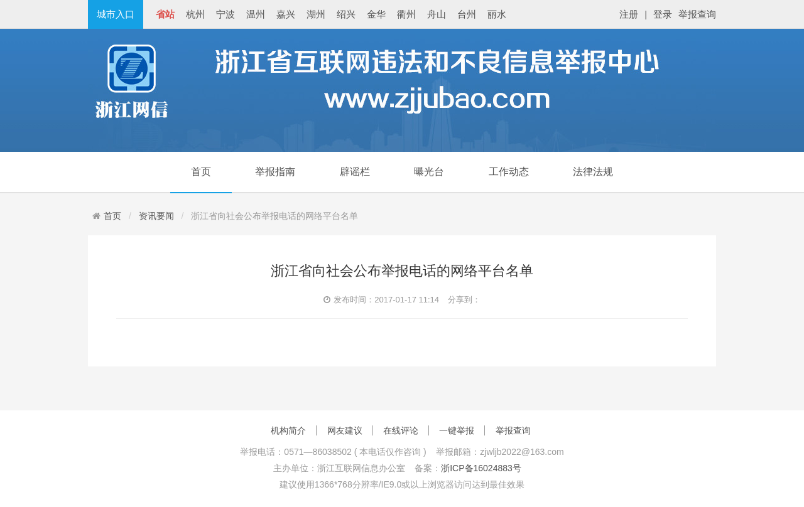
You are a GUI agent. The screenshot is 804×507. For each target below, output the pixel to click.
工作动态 (509, 171)
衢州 (406, 14)
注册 (628, 14)
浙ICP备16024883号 (481, 468)
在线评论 (400, 430)
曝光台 (429, 171)
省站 (165, 14)
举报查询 (697, 14)
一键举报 (456, 430)
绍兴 (346, 14)
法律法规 (593, 171)
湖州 (316, 14)
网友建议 (344, 430)
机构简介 (288, 430)
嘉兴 (285, 14)
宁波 (225, 14)
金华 (376, 14)
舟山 (436, 14)
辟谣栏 (355, 171)
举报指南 (275, 171)
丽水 (496, 14)
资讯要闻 (156, 216)
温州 (255, 14)
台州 (466, 14)
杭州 (195, 14)
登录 (662, 14)
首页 (201, 171)
